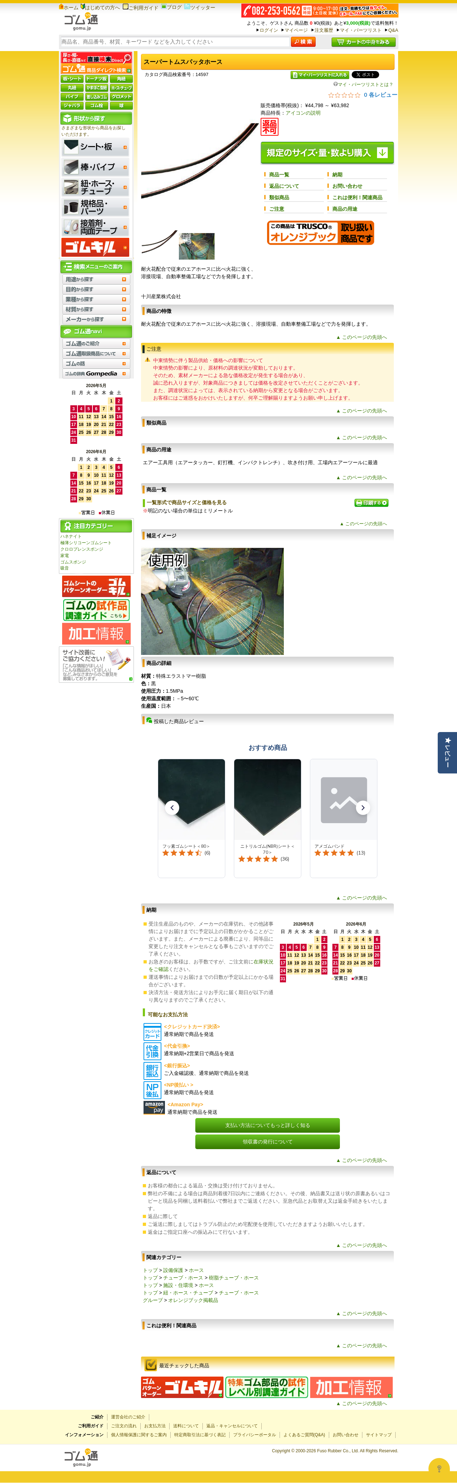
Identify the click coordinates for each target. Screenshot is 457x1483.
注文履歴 (324, 30)
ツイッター (199, 7)
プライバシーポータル (254, 1434)
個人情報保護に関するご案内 (139, 1434)
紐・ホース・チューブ (188, 1293)
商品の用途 (344, 209)
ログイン (269, 30)
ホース (196, 1270)
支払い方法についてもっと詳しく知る (267, 1125)
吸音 (64, 568)
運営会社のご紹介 (128, 1416)
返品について (284, 186)
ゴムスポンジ (73, 562)
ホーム (69, 7)
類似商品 (279, 197)
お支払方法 (155, 1425)
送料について (186, 1425)
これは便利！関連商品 (357, 197)
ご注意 (276, 209)
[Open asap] (439, 1468)
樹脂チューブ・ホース (234, 1278)
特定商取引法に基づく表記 (200, 1434)
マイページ (296, 30)
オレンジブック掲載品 (193, 1300)
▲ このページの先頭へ (361, 337)
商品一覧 (279, 174)
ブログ (171, 7)
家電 (64, 555)
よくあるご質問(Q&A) (304, 1434)
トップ (150, 1270)
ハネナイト (71, 536)
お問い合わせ (347, 186)
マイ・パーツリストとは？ (363, 84)
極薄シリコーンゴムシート (86, 542)
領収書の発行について (268, 1141)
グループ (153, 1300)
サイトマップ (379, 1434)
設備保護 (173, 1270)
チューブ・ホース (183, 1278)
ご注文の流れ (124, 1425)
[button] (172, 808)
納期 (337, 174)
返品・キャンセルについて (232, 1425)
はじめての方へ (100, 7)
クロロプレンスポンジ (81, 549)
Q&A (393, 30)
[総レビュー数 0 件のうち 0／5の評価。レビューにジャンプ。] (362, 94)
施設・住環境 (178, 1285)
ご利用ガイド (140, 8)
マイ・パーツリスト (361, 30)
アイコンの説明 (303, 113)
